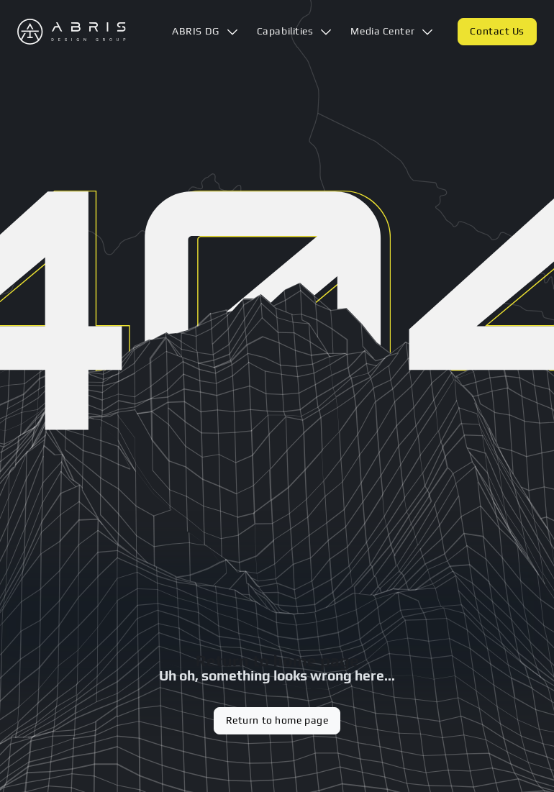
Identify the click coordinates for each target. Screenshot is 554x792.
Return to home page (277, 720)
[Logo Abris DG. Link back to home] (71, 32)
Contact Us (497, 31)
